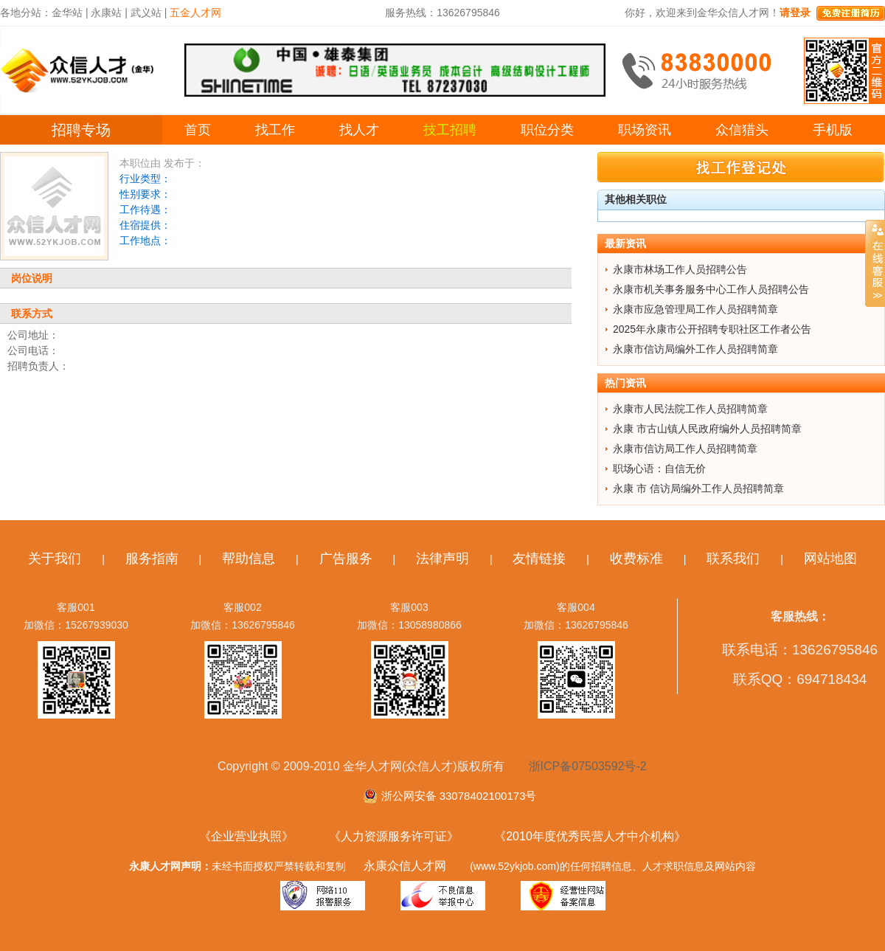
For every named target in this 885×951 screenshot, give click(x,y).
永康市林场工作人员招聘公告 (680, 269)
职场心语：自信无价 (659, 468)
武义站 (146, 12)
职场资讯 (644, 129)
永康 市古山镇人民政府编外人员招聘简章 (707, 429)
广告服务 (345, 558)
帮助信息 (248, 558)
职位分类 (547, 129)
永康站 (106, 12)
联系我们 (733, 558)
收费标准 (636, 558)
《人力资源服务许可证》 (394, 836)
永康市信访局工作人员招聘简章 (685, 448)
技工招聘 (449, 129)
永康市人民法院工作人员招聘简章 (690, 409)
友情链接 (539, 558)
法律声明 (442, 558)
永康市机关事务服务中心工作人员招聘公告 (711, 289)
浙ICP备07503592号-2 (588, 766)
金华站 (67, 12)
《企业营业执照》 (246, 836)
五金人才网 (195, 12)
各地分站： (26, 12)
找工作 (275, 129)
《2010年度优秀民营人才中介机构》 (590, 836)
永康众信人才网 (405, 866)
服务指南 (151, 558)
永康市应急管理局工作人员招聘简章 (695, 309)
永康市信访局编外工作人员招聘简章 (695, 349)
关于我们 (54, 558)
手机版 (833, 129)
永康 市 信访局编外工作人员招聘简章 (698, 488)
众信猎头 (741, 129)
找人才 (359, 129)
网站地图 (830, 558)
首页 (197, 129)
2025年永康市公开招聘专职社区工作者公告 (712, 329)
